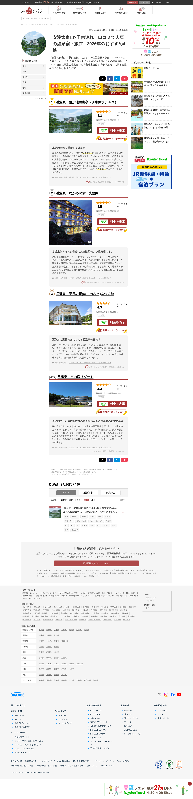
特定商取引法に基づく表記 (22, 765)
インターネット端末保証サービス (29, 740)
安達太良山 (69, 521)
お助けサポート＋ (22, 737)
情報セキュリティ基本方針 (71, 765)
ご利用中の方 (160, 705)
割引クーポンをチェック (112, 138)
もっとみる (40, 98)
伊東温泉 (123, 610)
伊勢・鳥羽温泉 (71, 620)
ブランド (128, 714)
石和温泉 (103, 610)
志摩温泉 (82, 620)
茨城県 (56, 635)
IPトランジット (96, 737)
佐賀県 (49, 680)
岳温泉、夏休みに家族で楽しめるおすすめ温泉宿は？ (90, 177)
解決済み (111, 492)
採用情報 (128, 726)
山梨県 (41, 647)
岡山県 (56, 669)
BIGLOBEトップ (107, 765)
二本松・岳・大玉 (96, 521)
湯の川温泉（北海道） (62, 607)
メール (160, 714)
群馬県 (49, 635)
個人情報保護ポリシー (82, 761)
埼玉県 (41, 641)
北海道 (41, 630)
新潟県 (56, 647)
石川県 (49, 652)
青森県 (49, 630)
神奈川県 (64, 641)
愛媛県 (56, 675)
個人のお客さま (18, 705)
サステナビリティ (131, 718)
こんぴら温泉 (65, 616)
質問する (144, 2)
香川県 (49, 675)
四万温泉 (46, 610)
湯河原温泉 (113, 610)
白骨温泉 (84, 610)
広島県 (64, 669)
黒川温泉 (121, 616)
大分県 (71, 680)
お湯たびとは (150, 598)
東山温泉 (104, 607)
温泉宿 (25, 77)
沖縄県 (95, 680)
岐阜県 (49, 658)
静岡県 (41, 658)
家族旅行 (26, 93)
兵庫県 (64, 663)
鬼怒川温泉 (56, 610)
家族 (66, 516)
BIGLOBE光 (20, 715)
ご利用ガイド (150, 601)
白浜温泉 (35, 616)
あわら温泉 (74, 613)
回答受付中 (88, 492)
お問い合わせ (16, 761)
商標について (91, 765)
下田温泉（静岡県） (41, 613)
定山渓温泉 (27, 607)
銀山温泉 (123, 607)
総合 (93, 500)
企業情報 (124, 705)
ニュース (128, 722)
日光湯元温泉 (48, 620)
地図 (101, 124)
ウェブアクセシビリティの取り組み (55, 761)
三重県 (64, 658)
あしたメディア (65, 723)
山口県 (71, 669)
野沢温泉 (75, 610)
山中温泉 (64, 613)
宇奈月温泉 (85, 613)
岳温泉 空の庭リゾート (75, 377)
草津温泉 (132, 607)
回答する (132, 2)
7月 (66, 525)
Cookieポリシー (124, 761)
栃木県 (41, 635)
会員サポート (163, 718)
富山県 (41, 652)
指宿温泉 (126, 620)
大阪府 (56, 663)
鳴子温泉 (86, 607)
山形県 (79, 630)
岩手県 (56, 630)
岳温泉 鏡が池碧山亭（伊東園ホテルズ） (87, 102)
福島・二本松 (81, 521)
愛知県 (56, 658)
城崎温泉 (124, 613)
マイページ (157, 2)
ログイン (168, 2)
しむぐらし (63, 719)
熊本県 (64, 680)
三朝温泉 (75, 616)
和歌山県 (79, 663)
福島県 (107, 516)
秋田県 (71, 630)
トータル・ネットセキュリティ (28, 744)
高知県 (64, 675)
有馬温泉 (26, 616)
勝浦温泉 (44, 616)
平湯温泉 (104, 613)
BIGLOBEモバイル (22, 723)
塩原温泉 (66, 610)
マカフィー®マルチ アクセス (101, 743)
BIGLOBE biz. (96, 710)
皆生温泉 (94, 616)
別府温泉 (112, 616)
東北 (99, 516)
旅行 (24, 88)
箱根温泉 (58, 620)
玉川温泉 (37, 620)
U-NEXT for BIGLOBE (24, 748)
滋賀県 (41, 663)
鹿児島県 (87, 680)
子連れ (84, 516)
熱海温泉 (117, 620)
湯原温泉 (103, 616)
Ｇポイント (149, 608)
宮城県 (64, 630)
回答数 (71, 500)
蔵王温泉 (113, 607)
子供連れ (75, 516)
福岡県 (41, 680)
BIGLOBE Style (130, 729)
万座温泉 (37, 610)
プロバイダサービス (98, 722)
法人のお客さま (93, 705)
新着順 (63, 500)
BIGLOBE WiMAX (22, 727)
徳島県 (41, 675)
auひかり (18, 719)
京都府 (49, 663)
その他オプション (22, 752)
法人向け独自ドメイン (99, 748)
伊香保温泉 (27, 610)
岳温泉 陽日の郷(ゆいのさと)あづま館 (85, 294)
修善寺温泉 (27, 613)
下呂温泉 (95, 613)
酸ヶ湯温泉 (27, 620)
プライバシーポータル (104, 761)
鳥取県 (41, 669)
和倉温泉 (54, 613)
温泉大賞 (62, 715)
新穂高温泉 (114, 613)
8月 (72, 525)
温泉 (24, 66)
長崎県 (56, 680)
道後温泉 (53, 616)
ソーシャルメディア (132, 733)
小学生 (92, 516)
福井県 (56, 652)
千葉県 (49, 641)
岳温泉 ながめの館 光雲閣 (77, 193)
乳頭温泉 (76, 607)
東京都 (56, 641)
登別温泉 (37, 607)
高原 (24, 82)
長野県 (49, 647)
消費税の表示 (30, 761)
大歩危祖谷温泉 (94, 620)
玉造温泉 (84, 616)
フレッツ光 (95, 718)
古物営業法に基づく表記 (46, 765)
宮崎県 (79, 680)
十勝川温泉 (47, 607)
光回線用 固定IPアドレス (100, 726)
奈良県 (71, 663)
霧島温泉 (131, 616)
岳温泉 (108, 521)
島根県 (49, 669)
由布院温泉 (107, 620)
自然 (24, 71)
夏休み (84, 525)
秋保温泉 (95, 607)
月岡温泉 (94, 610)
